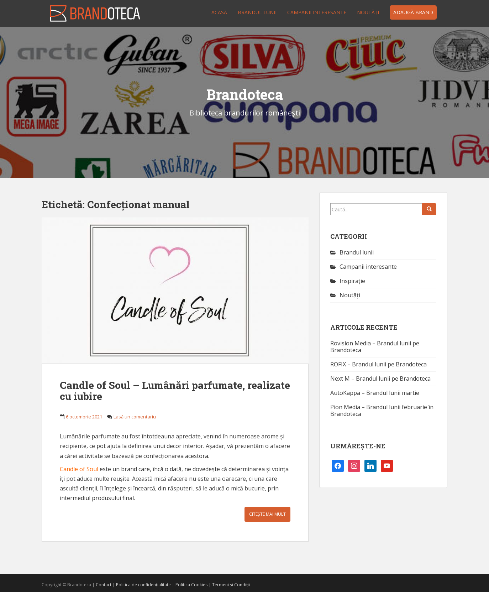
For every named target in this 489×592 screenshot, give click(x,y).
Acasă (219, 12)
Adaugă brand (413, 12)
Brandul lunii (257, 12)
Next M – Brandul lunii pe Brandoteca (380, 378)
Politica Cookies (191, 585)
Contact (103, 585)
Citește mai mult (267, 514)
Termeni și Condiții (231, 585)
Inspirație (352, 281)
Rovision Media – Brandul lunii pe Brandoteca (374, 346)
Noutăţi (368, 12)
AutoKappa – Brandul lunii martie (374, 393)
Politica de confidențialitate (143, 585)
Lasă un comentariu (135, 416)
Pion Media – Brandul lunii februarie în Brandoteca (381, 410)
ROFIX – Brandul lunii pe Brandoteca (378, 364)
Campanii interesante (316, 12)
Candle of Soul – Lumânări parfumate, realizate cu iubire (175, 391)
